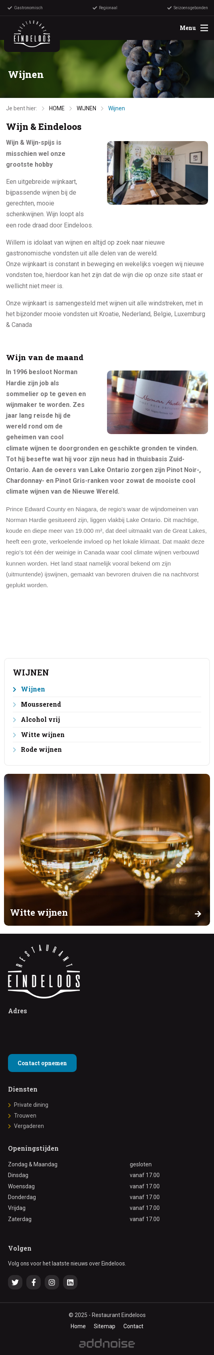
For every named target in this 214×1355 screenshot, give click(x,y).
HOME (57, 108)
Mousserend (41, 704)
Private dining (31, 1105)
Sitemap (104, 1326)
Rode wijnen (41, 749)
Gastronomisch (25, 8)
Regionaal (105, 8)
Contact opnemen (42, 1063)
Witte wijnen (43, 734)
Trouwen (25, 1115)
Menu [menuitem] (194, 28)
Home (78, 1326)
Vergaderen (29, 1126)
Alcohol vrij (40, 719)
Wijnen (116, 108)
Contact (133, 1326)
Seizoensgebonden (187, 8)
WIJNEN (86, 108)
